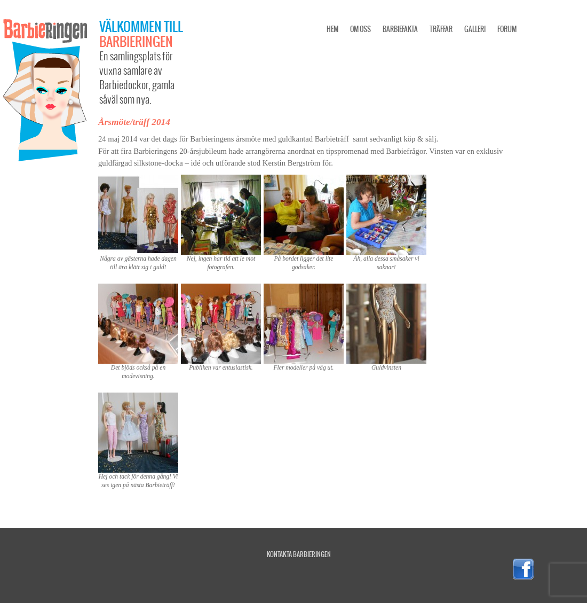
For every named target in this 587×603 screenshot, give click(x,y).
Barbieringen (136, 41)
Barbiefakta (400, 29)
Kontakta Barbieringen (299, 554)
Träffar (441, 29)
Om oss (360, 29)
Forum (507, 29)
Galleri (475, 29)
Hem (332, 29)
